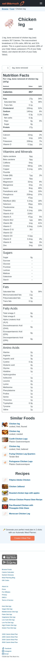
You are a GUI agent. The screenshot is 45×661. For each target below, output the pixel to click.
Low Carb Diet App (8, 620)
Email (5, 654)
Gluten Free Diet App (9, 628)
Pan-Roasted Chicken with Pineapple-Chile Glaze (21, 506)
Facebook (6, 648)
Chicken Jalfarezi (17, 486)
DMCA (4, 597)
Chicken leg (27, 22)
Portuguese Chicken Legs (21, 461)
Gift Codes (5, 580)
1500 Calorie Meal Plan (10, 634)
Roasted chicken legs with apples (24, 493)
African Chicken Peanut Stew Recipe (25, 499)
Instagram (6, 651)
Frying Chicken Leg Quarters (22, 454)
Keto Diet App (6, 606)
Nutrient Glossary (8, 575)
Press (4, 589)
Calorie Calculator (8, 572)
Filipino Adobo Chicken (19, 480)
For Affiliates (6, 592)
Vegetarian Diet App (8, 617)
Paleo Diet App (7, 614)
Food (12, 9)
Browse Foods (7, 569)
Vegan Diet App (7, 609)
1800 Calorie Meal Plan (10, 637)
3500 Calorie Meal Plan (10, 642)
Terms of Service (7, 600)
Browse (5, 9)
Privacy (4, 595)
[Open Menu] (41, 3)
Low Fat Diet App (7, 622)
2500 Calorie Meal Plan (10, 639)
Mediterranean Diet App (10, 612)
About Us (5, 586)
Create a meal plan (22, 538)
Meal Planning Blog (8, 578)
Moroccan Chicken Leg (19, 513)
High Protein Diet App (9, 625)
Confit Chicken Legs (18, 439)
